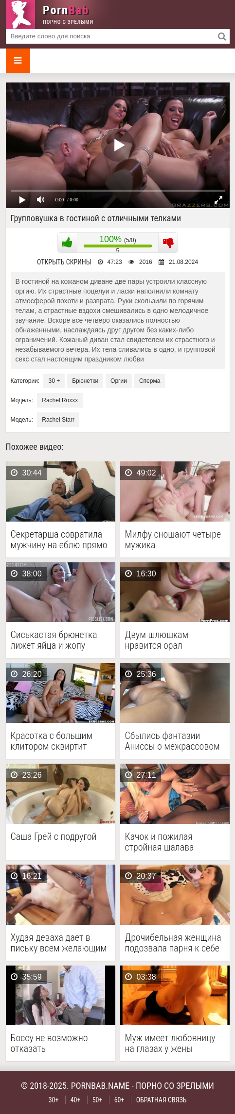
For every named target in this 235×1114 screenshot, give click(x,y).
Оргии (118, 380)
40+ (76, 1100)
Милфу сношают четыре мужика (173, 539)
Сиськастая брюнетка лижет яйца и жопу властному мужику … (54, 640)
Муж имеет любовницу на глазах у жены (170, 1043)
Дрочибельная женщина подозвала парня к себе (173, 942)
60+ (119, 1100)
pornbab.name (100, 1086)
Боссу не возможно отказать (49, 1043)
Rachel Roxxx (60, 400)
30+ (54, 1100)
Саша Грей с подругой (54, 836)
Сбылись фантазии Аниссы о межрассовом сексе (172, 741)
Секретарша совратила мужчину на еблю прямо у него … (59, 539)
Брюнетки (85, 380)
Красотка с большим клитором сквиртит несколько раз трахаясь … (58, 741)
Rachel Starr (58, 419)
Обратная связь (161, 1100)
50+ (97, 1100)
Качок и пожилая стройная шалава (159, 841)
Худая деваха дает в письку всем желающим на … (59, 942)
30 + (54, 380)
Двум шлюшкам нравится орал (157, 640)
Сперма (149, 380)
